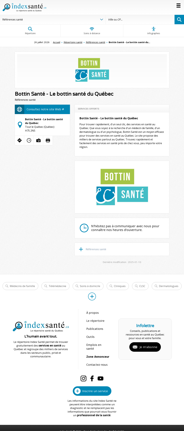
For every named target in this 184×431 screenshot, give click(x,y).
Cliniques (120, 286)
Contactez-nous (96, 353)
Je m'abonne (148, 341)
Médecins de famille (22, 286)
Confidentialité (117, 418)
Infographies (153, 31)
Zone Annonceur (97, 346)
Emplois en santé (97, 339)
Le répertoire (94, 319)
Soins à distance (92, 31)
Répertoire (30, 31)
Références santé (95, 42)
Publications (94, 326)
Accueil (56, 42)
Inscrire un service (95, 379)
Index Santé (66, 418)
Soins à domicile (90, 286)
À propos (92, 312)
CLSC (142, 286)
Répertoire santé (73, 42)
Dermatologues (168, 286)
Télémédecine (57, 286)
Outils (90, 333)
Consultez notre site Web (45, 109)
